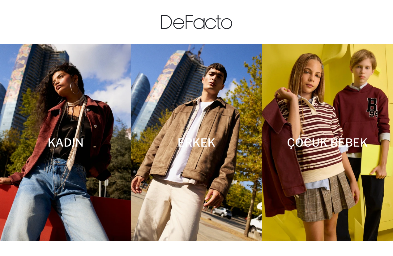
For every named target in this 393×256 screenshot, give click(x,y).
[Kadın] (65, 142)
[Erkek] (196, 142)
